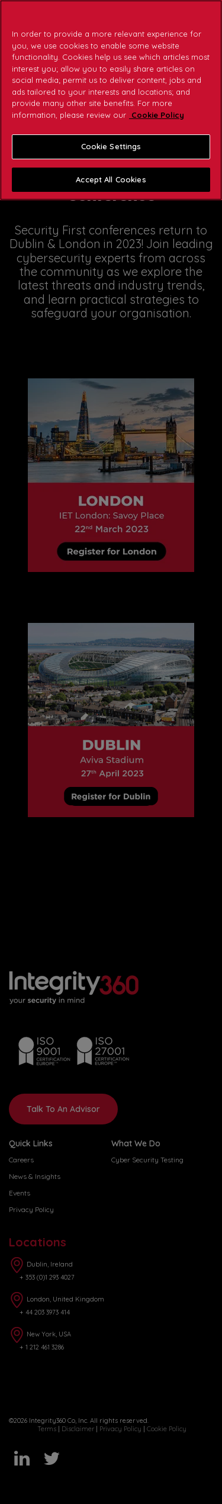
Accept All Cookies (111, 179)
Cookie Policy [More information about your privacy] (156, 115)
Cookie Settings (111, 146)
